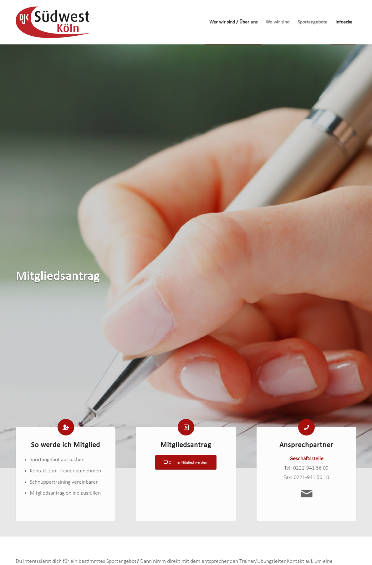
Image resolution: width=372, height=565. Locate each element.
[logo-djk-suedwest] (53, 22)
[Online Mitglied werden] (186, 464)
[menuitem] (233, 22)
